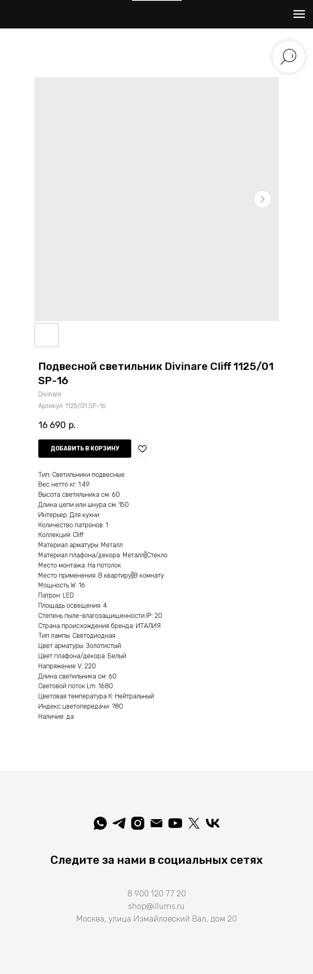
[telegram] (119, 823)
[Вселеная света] (213, 823)
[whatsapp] (100, 823)
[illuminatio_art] (138, 823)
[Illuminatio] (175, 823)
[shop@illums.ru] (156, 823)
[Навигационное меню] (299, 14)
